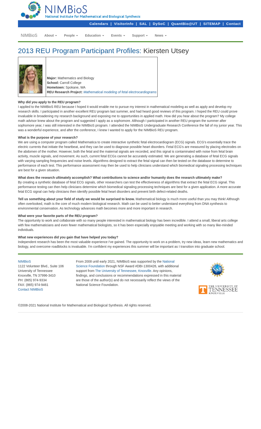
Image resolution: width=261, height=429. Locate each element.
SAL (143, 24)
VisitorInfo (124, 24)
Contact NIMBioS (30, 289)
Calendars (98, 24)
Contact (233, 24)
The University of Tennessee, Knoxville (123, 271)
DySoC (159, 24)
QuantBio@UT (184, 24)
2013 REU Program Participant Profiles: (79, 51)
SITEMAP (211, 24)
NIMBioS (29, 35)
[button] (50, 35)
